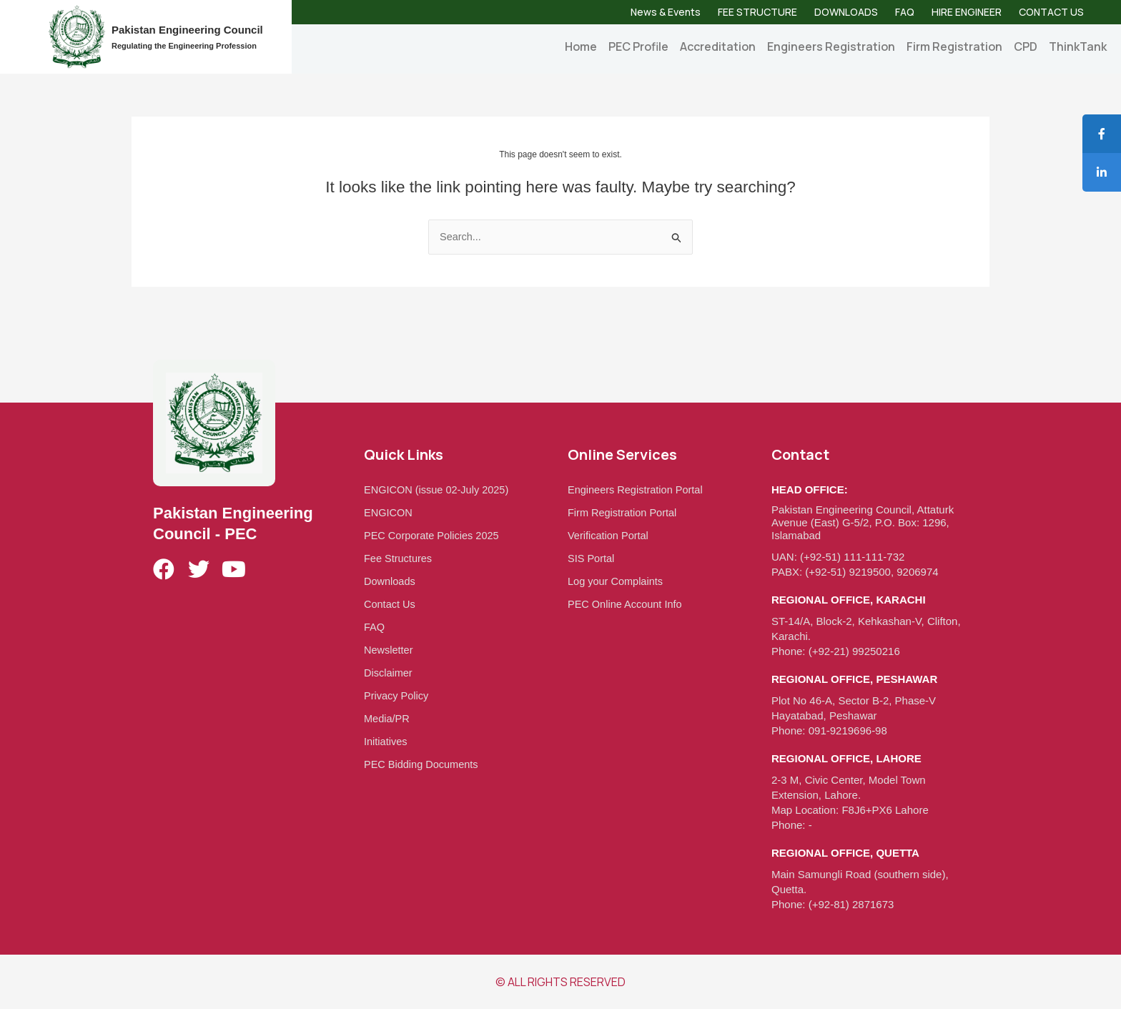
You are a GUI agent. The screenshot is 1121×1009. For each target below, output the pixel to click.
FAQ (904, 12)
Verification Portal (609, 535)
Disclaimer (389, 672)
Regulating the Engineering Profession (184, 45)
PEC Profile (638, 46)
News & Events (666, 12)
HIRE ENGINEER (967, 12)
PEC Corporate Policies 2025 (433, 535)
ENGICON (389, 512)
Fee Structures (399, 558)
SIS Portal (592, 558)
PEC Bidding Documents (423, 764)
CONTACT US (1051, 12)
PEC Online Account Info (627, 604)
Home (581, 46)
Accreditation (718, 46)
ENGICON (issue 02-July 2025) (438, 489)
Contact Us (390, 604)
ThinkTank (1078, 46)
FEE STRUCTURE (757, 12)
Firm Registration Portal (624, 512)
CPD (1025, 46)
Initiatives (386, 741)
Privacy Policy (397, 695)
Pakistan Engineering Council (187, 30)
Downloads (390, 581)
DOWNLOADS (846, 12)
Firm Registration (954, 46)
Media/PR (387, 718)
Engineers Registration (831, 46)
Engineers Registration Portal (637, 489)
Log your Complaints (617, 581)
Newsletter (389, 650)
